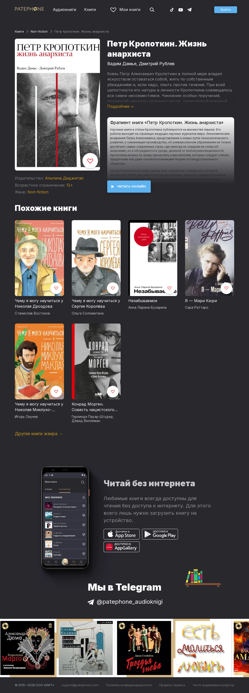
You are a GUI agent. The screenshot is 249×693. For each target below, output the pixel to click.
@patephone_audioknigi (124, 601)
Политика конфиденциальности (129, 685)
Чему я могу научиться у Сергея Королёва (96, 303)
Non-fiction (39, 31)
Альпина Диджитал (64, 178)
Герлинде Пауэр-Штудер (92, 417)
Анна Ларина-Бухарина (147, 307)
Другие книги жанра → (39, 433)
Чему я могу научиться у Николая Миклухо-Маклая (39, 407)
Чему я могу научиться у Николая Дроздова (39, 303)
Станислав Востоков (32, 313)
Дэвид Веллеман (86, 421)
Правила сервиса (172, 685)
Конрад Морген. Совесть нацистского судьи (93, 407)
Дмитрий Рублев (157, 63)
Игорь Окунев (26, 417)
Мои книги (125, 9)
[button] (225, 9)
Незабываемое (142, 300)
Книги (90, 9)
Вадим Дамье (121, 63)
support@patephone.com (80, 685)
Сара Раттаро (196, 307)
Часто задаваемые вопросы (213, 685)
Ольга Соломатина (88, 313)
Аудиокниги (64, 9)
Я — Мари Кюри (201, 300)
